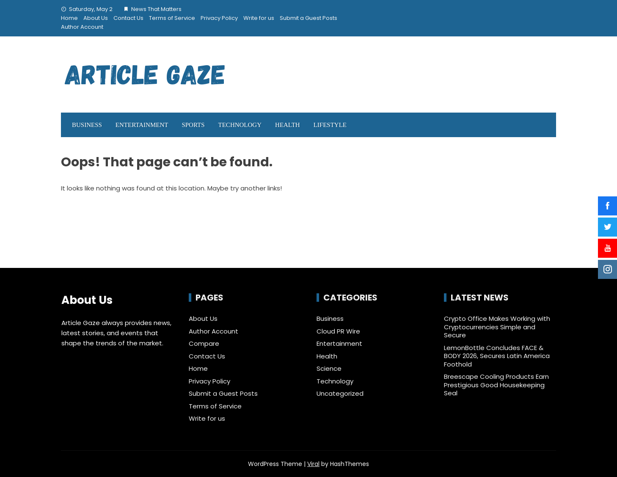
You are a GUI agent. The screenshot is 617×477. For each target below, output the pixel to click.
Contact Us (128, 18)
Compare (204, 343)
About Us (95, 18)
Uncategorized (340, 393)
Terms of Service (172, 18)
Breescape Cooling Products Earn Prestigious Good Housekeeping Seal (496, 384)
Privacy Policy (219, 18)
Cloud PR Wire (338, 331)
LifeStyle (330, 124)
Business (87, 124)
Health (287, 124)
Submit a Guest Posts (308, 18)
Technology (240, 124)
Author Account (82, 27)
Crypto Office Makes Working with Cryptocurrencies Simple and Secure (497, 326)
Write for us (258, 18)
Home (69, 18)
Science (329, 368)
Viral (313, 464)
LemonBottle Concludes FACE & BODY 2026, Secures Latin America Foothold (497, 356)
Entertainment (142, 124)
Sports (193, 124)
